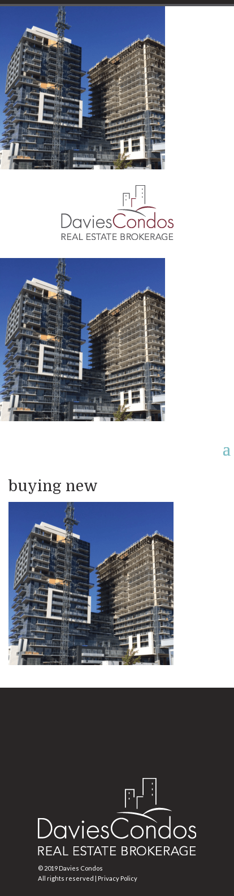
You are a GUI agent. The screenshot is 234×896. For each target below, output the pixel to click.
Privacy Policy (117, 878)
